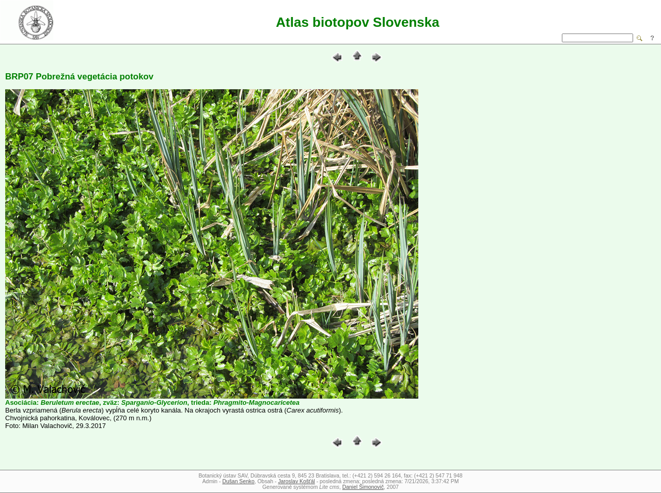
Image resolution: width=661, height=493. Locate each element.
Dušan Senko (238, 481)
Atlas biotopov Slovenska (357, 22)
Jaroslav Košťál (296, 481)
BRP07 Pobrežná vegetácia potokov (79, 76)
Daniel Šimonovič (363, 487)
